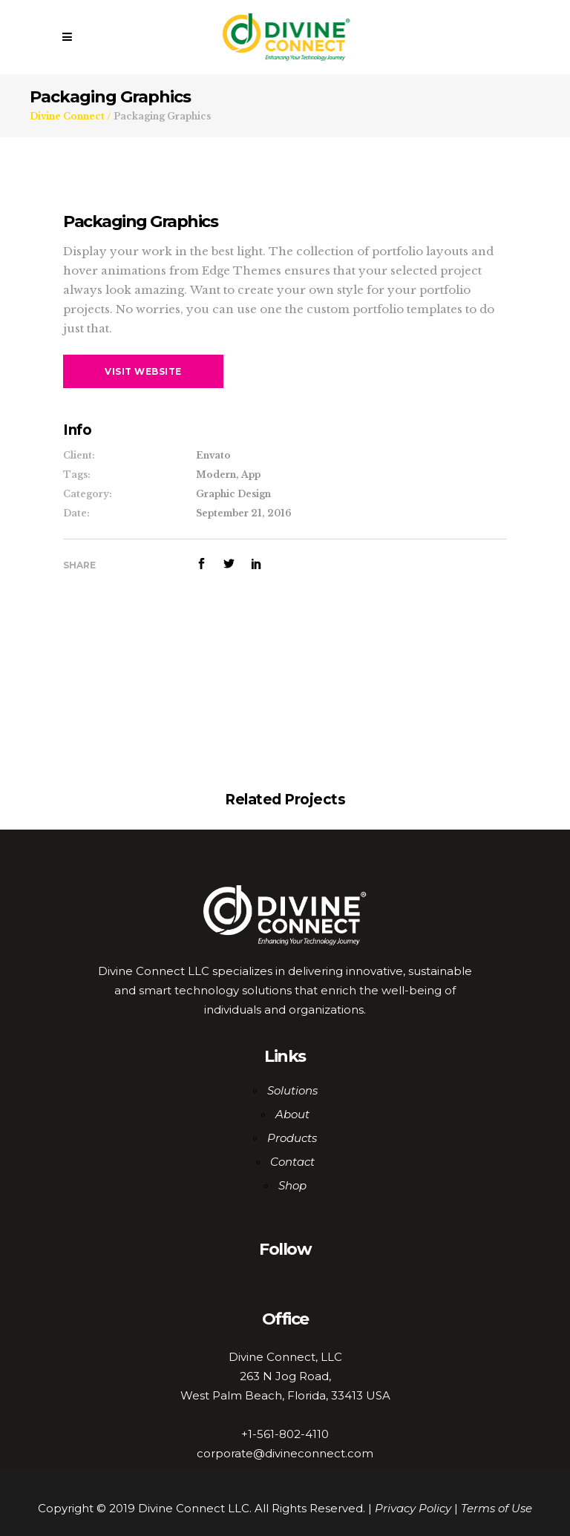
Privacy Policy (413, 1508)
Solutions (292, 1090)
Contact (292, 1162)
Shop (292, 1185)
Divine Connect (67, 116)
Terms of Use (496, 1508)
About (292, 1114)
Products (292, 1138)
